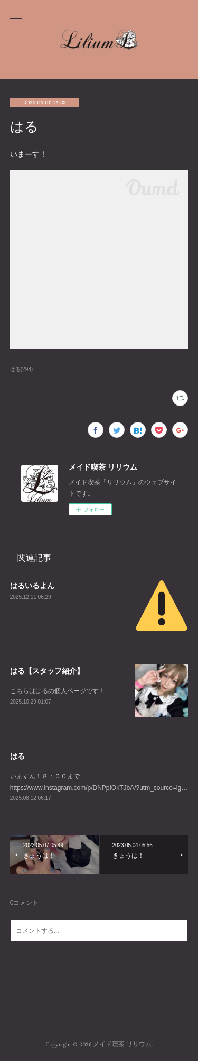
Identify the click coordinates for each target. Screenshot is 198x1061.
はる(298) (21, 369)
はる (17, 756)
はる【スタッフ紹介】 (47, 671)
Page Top (99, 1002)
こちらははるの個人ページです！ (57, 691)
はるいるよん (32, 585)
